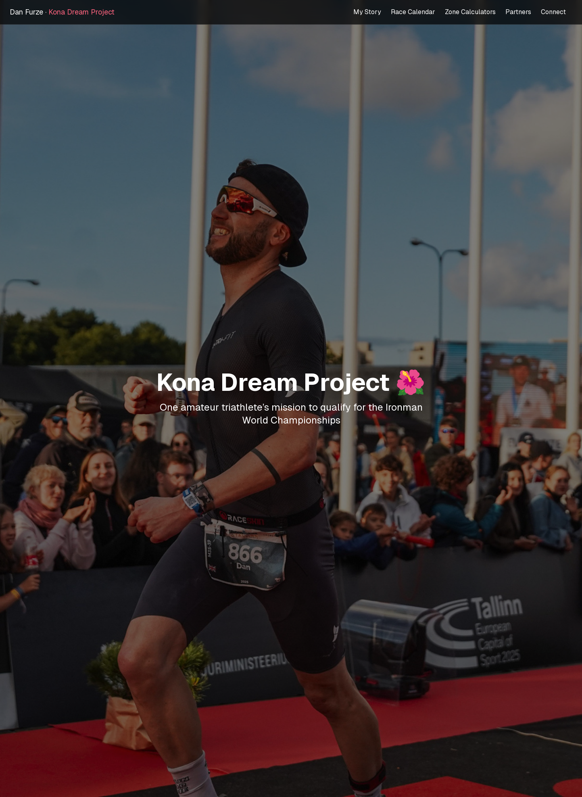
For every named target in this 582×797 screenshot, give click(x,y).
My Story (367, 12)
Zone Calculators (470, 12)
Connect (553, 12)
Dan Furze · (62, 12)
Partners (518, 12)
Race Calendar (413, 12)
